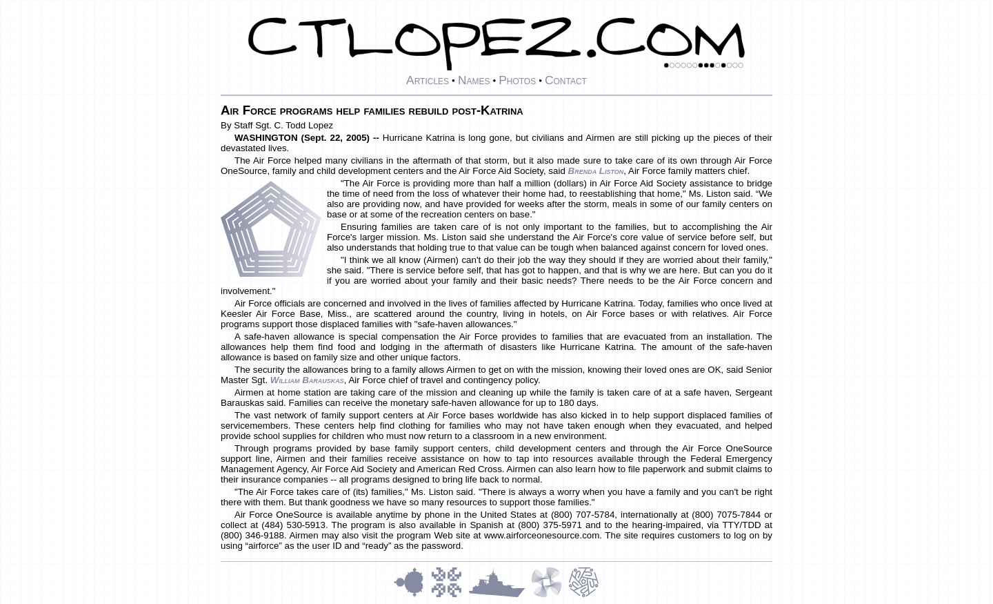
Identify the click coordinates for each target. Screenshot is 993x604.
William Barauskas (307, 380)
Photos (517, 80)
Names (474, 80)
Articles (427, 80)
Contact (566, 80)
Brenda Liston (596, 171)
